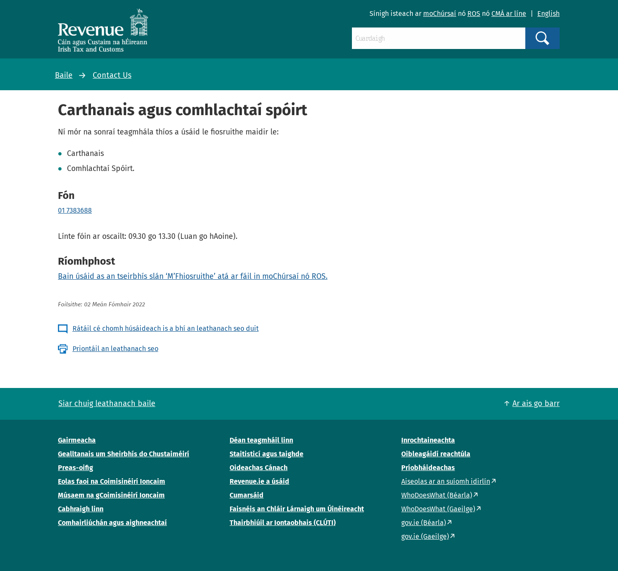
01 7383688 (75, 210)
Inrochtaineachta (428, 440)
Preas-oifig (75, 468)
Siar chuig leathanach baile (106, 403)
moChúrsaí (439, 13)
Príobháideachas (428, 468)
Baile (64, 75)
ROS (473, 13)
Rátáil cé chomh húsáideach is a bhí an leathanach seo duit (166, 328)
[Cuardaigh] (438, 38)
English (548, 13)
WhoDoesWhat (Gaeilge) (438, 509)
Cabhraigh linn (80, 509)
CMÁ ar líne (508, 13)
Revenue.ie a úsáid (259, 481)
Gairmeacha (77, 440)
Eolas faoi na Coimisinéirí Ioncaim (111, 481)
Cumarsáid (247, 495)
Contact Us (112, 75)
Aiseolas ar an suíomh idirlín (445, 481)
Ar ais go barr (536, 403)
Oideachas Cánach (259, 468)
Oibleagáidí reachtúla (435, 454)
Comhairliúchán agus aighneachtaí (112, 523)
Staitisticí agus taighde (266, 454)
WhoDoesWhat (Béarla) (436, 495)
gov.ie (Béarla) (423, 523)
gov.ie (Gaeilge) (425, 536)
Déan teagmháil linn (261, 440)
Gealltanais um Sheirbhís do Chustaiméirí (123, 454)
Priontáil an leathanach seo (115, 349)
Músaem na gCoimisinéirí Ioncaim (111, 495)
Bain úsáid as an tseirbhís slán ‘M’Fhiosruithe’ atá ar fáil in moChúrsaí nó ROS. (192, 276)
